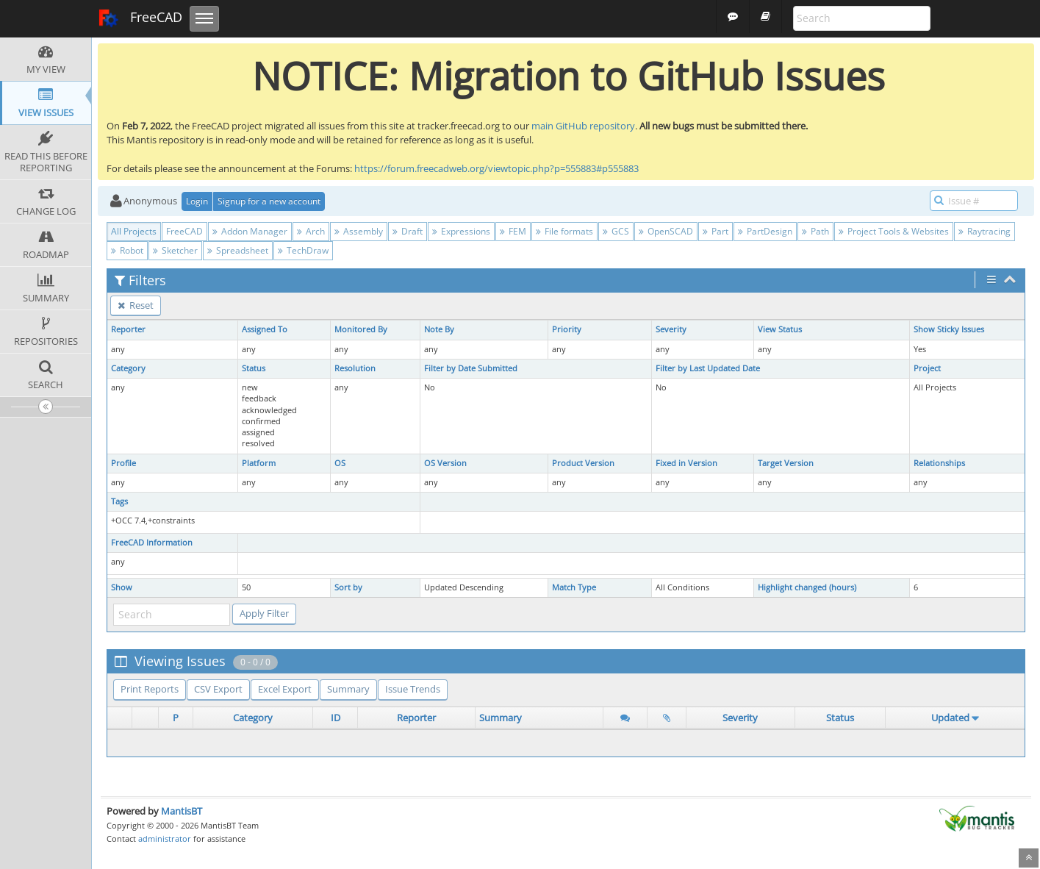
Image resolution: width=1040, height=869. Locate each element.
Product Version (583, 463)
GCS (616, 231)
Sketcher (175, 250)
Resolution (355, 368)
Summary (348, 688)
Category (128, 368)
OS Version (445, 463)
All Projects (134, 231)
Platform (259, 463)
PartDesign (765, 231)
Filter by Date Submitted (470, 368)
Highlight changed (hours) (807, 587)
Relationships (939, 463)
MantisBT (181, 811)
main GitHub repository (583, 125)
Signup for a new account (269, 201)
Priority (566, 329)
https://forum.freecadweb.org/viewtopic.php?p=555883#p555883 (496, 168)
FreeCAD (140, 18)
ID (335, 717)
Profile (123, 463)
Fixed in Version (686, 463)
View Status (780, 329)
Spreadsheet (237, 250)
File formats (564, 231)
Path (815, 231)
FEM (513, 231)
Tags (119, 501)
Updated (950, 717)
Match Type (574, 587)
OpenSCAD (666, 231)
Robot (127, 250)
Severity (671, 329)
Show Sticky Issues (949, 329)
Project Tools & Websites (894, 231)
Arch (311, 231)
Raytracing (984, 231)
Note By (439, 329)
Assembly (358, 231)
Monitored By (360, 329)
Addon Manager (249, 231)
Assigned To (264, 329)
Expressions (461, 231)
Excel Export (285, 688)
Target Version (786, 463)
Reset (136, 305)
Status (253, 368)
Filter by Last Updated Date (708, 368)
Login (197, 201)
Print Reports (150, 688)
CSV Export (218, 688)
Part (715, 231)
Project (927, 368)
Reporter (128, 329)
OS (339, 463)
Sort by (348, 587)
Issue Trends (412, 688)
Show (121, 587)
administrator (164, 838)
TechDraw (303, 250)
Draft (407, 231)
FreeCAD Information (152, 542)
